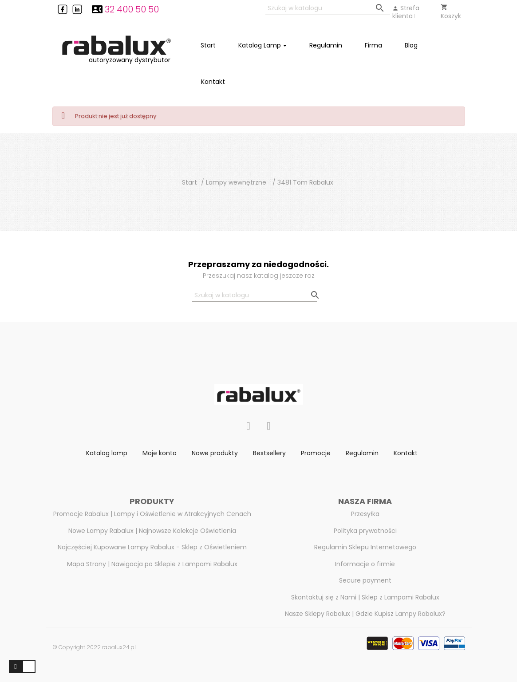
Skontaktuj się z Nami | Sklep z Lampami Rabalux (365, 597)
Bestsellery (269, 453)
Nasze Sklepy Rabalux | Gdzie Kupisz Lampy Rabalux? (365, 613)
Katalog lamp (106, 453)
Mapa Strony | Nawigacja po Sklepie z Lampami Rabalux (152, 564)
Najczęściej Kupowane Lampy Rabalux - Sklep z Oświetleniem (152, 547)
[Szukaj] (327, 8)
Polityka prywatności (365, 530)
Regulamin (362, 453)
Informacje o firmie (365, 564)
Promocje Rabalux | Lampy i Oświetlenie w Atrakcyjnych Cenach (152, 513)
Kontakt (406, 453)
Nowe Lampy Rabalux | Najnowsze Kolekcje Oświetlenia (152, 530)
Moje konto (159, 453)
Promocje (316, 453)
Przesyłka (365, 513)
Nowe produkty (215, 453)
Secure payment (365, 580)
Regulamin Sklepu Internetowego (365, 547)
